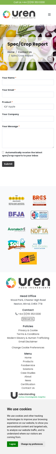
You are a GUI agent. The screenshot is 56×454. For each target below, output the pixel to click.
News (28, 380)
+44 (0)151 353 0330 (29, 314)
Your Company (10, 114)
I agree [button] (12, 444)
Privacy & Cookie (28, 330)
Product (6, 102)
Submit (8, 164)
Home (11, 52)
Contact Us (25, 52)
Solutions (28, 369)
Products (28, 361)
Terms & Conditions (28, 334)
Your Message (10, 126)
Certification (28, 384)
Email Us (28, 319)
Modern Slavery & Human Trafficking (28, 338)
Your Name (8, 77)
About (28, 376)
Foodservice (28, 365)
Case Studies (28, 373)
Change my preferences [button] (32, 444)
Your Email (8, 89)
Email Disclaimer (28, 341)
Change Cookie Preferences (28, 347)
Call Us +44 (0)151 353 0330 (29, 2)
